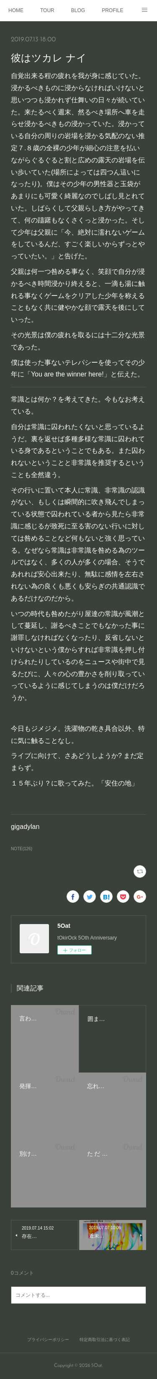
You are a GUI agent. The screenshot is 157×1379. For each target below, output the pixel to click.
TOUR (47, 10)
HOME (15, 10)
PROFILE (112, 10)
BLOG (78, 10)
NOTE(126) (21, 848)
